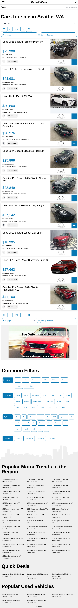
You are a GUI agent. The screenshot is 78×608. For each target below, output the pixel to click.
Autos (3, 7)
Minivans (54, 380)
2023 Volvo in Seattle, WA (60, 498)
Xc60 (17, 423)
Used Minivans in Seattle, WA (36, 601)
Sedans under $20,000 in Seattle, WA (37, 576)
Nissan (59, 401)
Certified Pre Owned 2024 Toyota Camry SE (24, 179)
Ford (50, 407)
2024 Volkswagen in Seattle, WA (62, 504)
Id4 (47, 417)
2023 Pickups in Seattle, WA (36, 533)
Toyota (18, 395)
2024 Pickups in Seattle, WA (11, 528)
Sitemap (39, 606)
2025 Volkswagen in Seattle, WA (12, 510)
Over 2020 (19, 438)
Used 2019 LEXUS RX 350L (17, 96)
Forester (41, 423)
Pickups (46, 380)
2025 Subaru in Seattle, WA (11, 522)
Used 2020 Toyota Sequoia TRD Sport (23, 69)
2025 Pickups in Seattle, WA (61, 545)
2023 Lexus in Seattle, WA (35, 498)
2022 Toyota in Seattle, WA (61, 522)
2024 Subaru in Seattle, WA (61, 516)
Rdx (49, 423)
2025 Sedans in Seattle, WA (11, 504)
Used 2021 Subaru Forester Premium (22, 42)
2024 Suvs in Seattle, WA (35, 481)
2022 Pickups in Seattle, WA (61, 539)
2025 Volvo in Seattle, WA (35, 522)
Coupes (64, 380)
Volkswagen (35, 395)
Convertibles (29, 386)
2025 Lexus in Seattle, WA (60, 510)
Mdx (65, 423)
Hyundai (26, 401)
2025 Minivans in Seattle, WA (36, 551)
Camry (40, 417)
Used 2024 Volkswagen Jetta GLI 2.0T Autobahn (23, 124)
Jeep (63, 407)
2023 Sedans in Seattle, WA (11, 492)
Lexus (26, 395)
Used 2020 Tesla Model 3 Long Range (23, 205)
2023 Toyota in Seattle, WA (36, 492)
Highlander (63, 417)
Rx (24, 417)
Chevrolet (41, 407)
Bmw (67, 401)
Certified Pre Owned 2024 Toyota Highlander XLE (20, 288)
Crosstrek (26, 423)
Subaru (45, 395)
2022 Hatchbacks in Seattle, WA (37, 539)
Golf (34, 429)
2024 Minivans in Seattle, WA (36, 545)
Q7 (46, 429)
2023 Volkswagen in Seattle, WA (37, 504)
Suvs (17, 380)
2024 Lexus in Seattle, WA (10, 516)
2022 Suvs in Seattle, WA (60, 486)
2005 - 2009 (51, 438)
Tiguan (18, 429)
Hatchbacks (35, 380)
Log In (68, 7)
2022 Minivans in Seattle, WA (11, 557)
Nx (71, 417)
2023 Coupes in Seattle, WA (61, 551)
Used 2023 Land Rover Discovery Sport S (25, 260)
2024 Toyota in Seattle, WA (11, 486)
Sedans (26, 380)
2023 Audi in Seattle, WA (10, 498)
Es (34, 423)
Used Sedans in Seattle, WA (36, 595)
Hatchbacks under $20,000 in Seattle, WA (61, 576)
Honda (18, 401)
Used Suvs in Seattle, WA (10, 595)
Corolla (26, 429)
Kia (56, 407)
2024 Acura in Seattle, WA (35, 516)
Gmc (33, 407)
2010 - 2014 (40, 438)
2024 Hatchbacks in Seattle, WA (37, 510)
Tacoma (57, 423)
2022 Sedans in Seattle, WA (61, 533)
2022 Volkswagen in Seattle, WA (12, 539)
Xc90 (54, 417)
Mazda (25, 407)
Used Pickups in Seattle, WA (11, 601)
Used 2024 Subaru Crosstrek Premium (23, 151)
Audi (53, 395)
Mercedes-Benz (37, 401)
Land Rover (50, 401)
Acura (68, 395)
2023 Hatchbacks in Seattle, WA (37, 528)
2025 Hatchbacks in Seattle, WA (62, 528)
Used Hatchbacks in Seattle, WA (62, 595)
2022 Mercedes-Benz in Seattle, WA (13, 545)
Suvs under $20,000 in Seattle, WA (13, 575)
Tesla (17, 407)
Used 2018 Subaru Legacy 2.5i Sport (22, 233)
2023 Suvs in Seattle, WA (10, 481)
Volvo (60, 395)
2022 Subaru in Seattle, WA (11, 551)
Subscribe (74, 7)
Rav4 (17, 417)
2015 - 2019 (29, 438)
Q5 (40, 429)
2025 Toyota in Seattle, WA (36, 486)
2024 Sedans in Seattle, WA (61, 492)
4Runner (31, 417)
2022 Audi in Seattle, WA (10, 533)
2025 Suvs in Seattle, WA (60, 481)
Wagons (18, 386)
